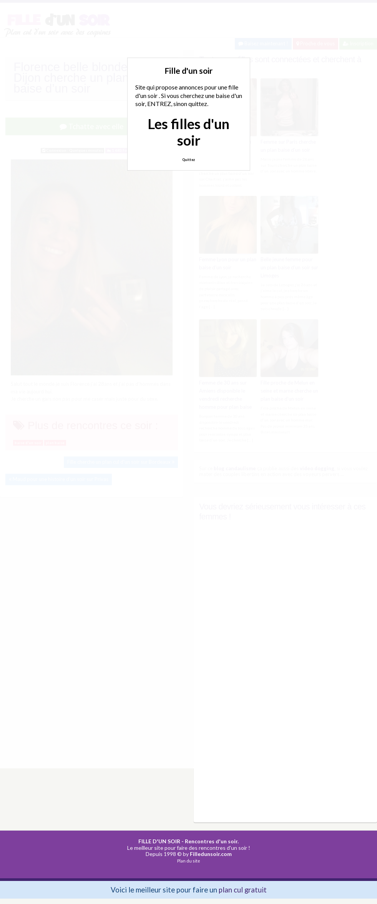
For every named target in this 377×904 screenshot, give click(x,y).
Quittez (188, 160)
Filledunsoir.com (211, 853)
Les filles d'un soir (188, 132)
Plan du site (188, 860)
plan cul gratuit (243, 888)
